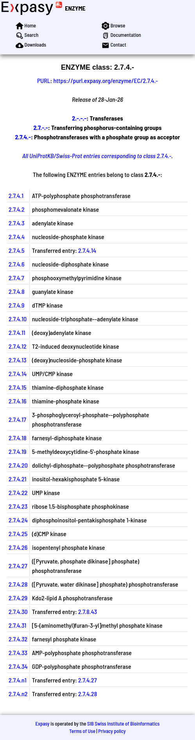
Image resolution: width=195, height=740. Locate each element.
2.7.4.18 (18, 437)
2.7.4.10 (18, 318)
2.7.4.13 (18, 360)
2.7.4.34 (18, 666)
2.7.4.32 (18, 639)
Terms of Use (82, 731)
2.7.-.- (40, 127)
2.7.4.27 (18, 565)
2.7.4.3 (17, 223)
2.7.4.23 (18, 506)
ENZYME (75, 8)
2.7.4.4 (17, 236)
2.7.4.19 (17, 451)
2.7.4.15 (18, 387)
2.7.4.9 (16, 305)
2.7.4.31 (17, 625)
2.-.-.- (79, 118)
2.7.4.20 (18, 465)
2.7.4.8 (17, 291)
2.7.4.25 (18, 533)
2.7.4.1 (16, 195)
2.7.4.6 (17, 264)
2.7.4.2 (17, 209)
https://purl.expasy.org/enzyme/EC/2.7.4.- (105, 80)
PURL (43, 80)
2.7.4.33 (18, 652)
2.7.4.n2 (18, 693)
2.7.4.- (22, 136)
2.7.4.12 (18, 346)
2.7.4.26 (18, 547)
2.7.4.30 (18, 611)
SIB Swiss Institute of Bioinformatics (123, 723)
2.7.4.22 (18, 492)
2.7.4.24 (18, 520)
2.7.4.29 (18, 597)
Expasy (42, 723)
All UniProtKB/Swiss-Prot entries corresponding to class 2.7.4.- (96, 155)
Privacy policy (111, 731)
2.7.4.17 (17, 419)
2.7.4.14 (87, 250)
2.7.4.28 (18, 584)
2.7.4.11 (17, 332)
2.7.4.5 (17, 250)
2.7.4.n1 (18, 680)
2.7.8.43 (87, 611)
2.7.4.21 (17, 479)
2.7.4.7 (16, 277)
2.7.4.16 (18, 401)
